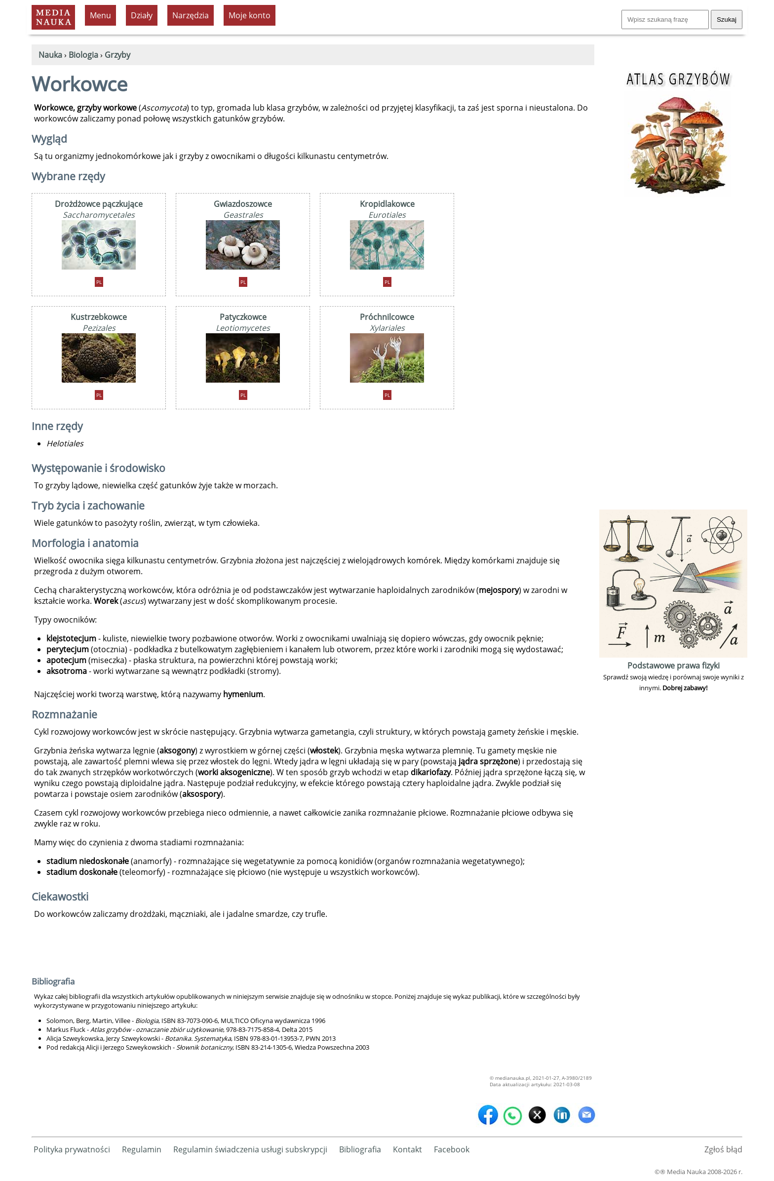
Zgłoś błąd (723, 1149)
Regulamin (141, 1149)
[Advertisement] (673, 359)
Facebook (451, 1149)
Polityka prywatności (72, 1149)
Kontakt (407, 1149)
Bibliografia (360, 1149)
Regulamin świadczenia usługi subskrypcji (250, 1149)
